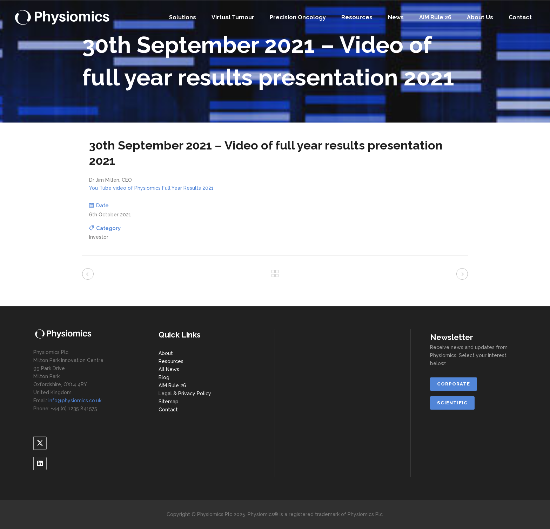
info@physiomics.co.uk (74, 400)
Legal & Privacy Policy (185, 393)
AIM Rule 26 (172, 385)
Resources (171, 361)
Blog (164, 377)
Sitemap (169, 401)
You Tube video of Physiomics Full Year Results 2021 (151, 188)
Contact (168, 409)
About (166, 353)
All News (169, 369)
